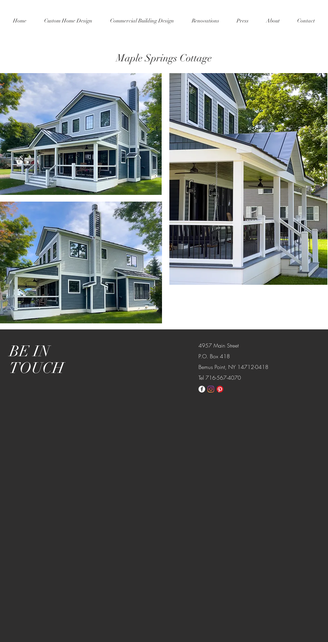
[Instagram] (211, 389)
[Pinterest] (220, 389)
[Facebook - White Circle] (201, 389)
